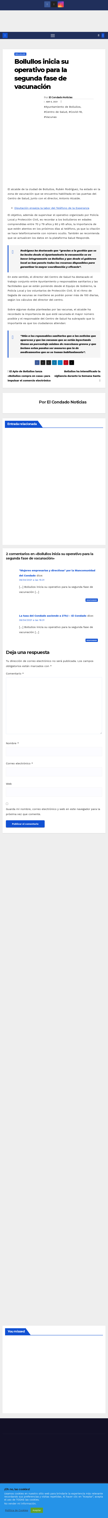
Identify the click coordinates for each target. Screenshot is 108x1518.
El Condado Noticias (61, 97)
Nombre (12, 743)
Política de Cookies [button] (16, 1510)
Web (9, 783)
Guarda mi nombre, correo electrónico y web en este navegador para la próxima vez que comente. (53, 812)
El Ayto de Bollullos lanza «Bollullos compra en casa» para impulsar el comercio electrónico (29, 376)
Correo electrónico (19, 763)
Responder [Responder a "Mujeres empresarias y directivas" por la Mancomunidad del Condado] (92, 600)
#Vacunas (50, 117)
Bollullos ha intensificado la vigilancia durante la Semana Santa (77, 376)
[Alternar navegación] (53, 35)
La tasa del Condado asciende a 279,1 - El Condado (52, 615)
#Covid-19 (75, 111)
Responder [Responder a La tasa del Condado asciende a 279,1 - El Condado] (92, 640)
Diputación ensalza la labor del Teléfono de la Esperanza (51, 208)
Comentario (15, 673)
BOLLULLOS (20, 54)
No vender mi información (20, 1503)
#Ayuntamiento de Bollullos (62, 106)
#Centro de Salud (55, 111)
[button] (98, 35)
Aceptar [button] (37, 1510)
